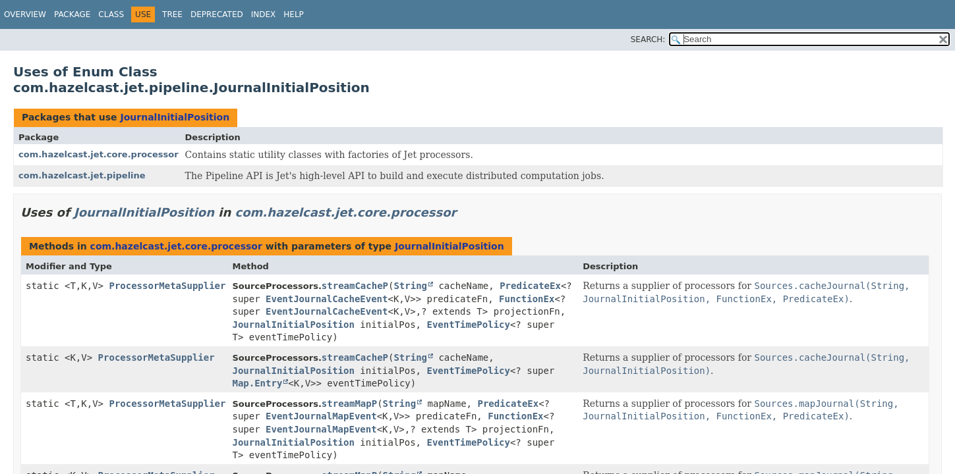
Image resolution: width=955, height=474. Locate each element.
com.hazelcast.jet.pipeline (82, 175)
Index (263, 14)
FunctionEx (526, 299)
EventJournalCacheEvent (327, 299)
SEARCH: (648, 39)
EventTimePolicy (467, 324)
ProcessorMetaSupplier (167, 285)
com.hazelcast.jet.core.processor (98, 154)
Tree (172, 14)
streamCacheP (355, 285)
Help (293, 14)
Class (111, 14)
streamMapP (349, 403)
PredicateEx (530, 285)
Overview (25, 14)
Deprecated (216, 14)
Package (72, 14)
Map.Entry (257, 383)
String (410, 285)
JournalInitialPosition (174, 117)
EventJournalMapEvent (321, 416)
